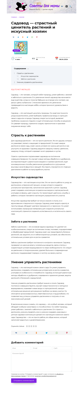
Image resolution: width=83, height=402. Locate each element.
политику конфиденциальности (45, 379)
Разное (16, 53)
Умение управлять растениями (29, 85)
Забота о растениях (28, 82)
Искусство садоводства (29, 79)
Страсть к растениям (25, 76)
